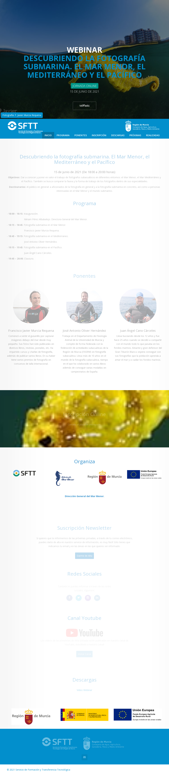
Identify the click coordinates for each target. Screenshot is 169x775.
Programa (63, 135)
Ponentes (80, 135)
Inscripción (99, 135)
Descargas (117, 135)
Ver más (84, 107)
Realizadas (153, 135)
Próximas (135, 135)
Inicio (48, 135)
